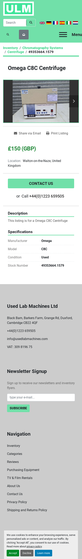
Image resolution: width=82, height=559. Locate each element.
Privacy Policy (17, 502)
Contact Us (41, 183)
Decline (27, 553)
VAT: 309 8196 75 (19, 347)
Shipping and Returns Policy (27, 510)
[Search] (14, 23)
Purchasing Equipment (23, 470)
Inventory (13, 446)
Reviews (13, 462)
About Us (13, 486)
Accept (13, 553)
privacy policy (34, 546)
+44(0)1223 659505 (46, 196)
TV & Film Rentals (19, 478)
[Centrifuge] (15, 52)
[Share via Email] (27, 133)
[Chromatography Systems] (42, 48)
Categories (14, 454)
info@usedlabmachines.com (27, 339)
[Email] (41, 397)
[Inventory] (10, 48)
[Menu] (63, 34)
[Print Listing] (57, 133)
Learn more (43, 553)
